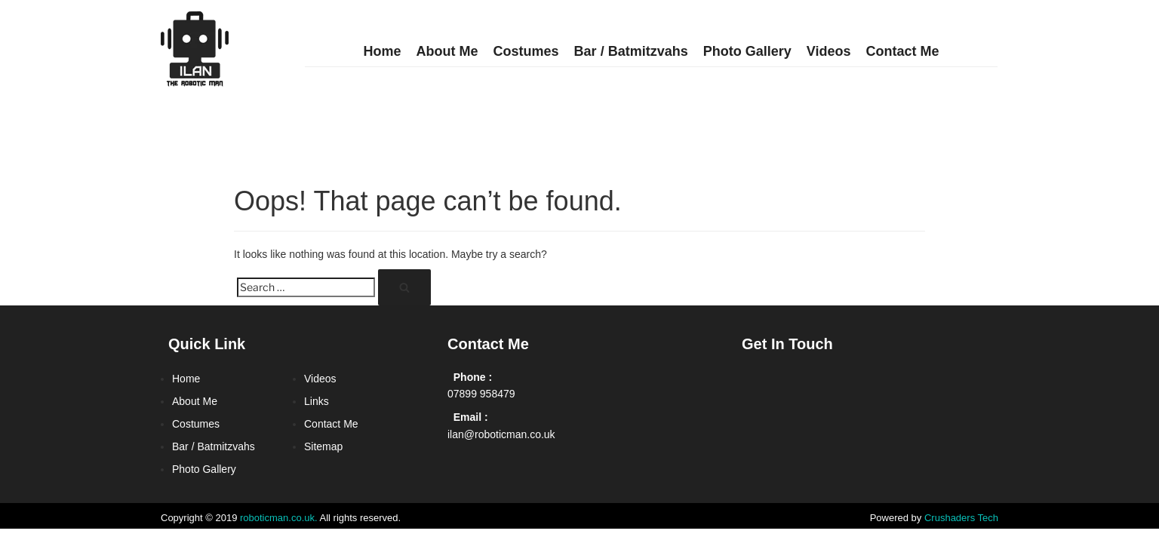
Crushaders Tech (961, 517)
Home (382, 51)
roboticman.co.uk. (279, 517)
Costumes (526, 51)
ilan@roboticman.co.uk (501, 434)
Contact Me (902, 51)
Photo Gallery (747, 51)
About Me (447, 51)
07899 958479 (481, 394)
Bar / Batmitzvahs (631, 51)
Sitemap (323, 446)
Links (316, 401)
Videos (829, 51)
